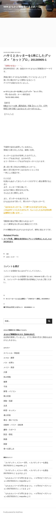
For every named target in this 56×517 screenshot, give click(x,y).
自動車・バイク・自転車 (13, 425)
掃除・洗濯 (8, 401)
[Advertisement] (28, 32)
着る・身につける (11, 420)
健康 (5, 382)
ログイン (26, 271)
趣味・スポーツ (10, 430)
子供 (5, 387)
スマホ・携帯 (9, 358)
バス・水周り (9, 363)
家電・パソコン (10, 391)
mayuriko (18, 52)
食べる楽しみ (9, 449)
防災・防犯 (8, 434)
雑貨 (5, 444)
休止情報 (7, 377)
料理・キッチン (10, 410)
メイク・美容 (9, 367)
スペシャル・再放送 (12, 353)
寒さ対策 (7, 396)
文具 (7, 254)
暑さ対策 (7, 415)
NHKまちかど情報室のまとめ (19, 6)
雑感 (5, 439)
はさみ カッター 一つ (12, 256)
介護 (5, 372)
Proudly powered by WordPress (13, 512)
